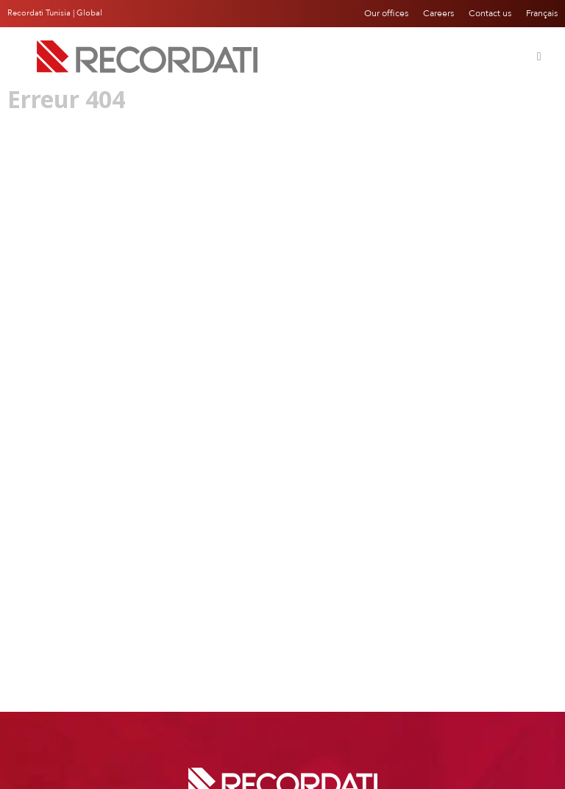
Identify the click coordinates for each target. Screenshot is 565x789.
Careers (438, 13)
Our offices (386, 13)
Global (89, 12)
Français (542, 13)
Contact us (490, 13)
